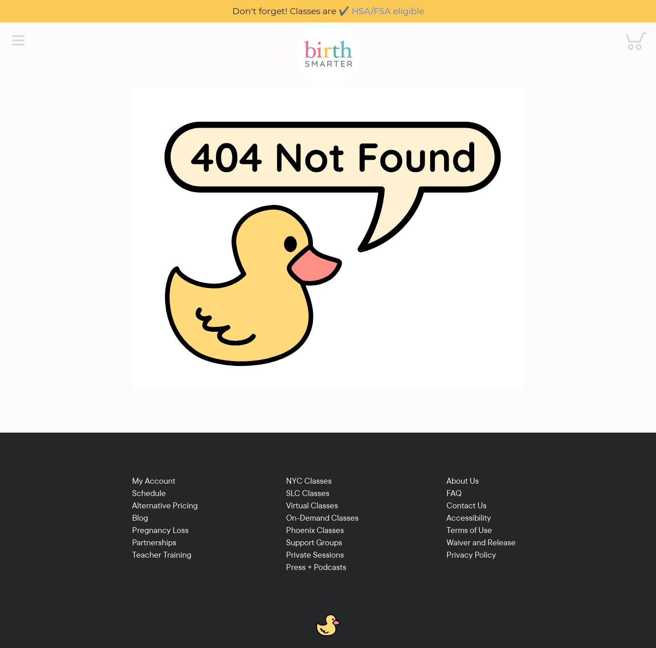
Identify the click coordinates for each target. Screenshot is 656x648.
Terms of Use (469, 530)
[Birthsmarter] (328, 54)
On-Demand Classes (322, 517)
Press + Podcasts (316, 567)
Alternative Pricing (165, 505)
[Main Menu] (18, 41)
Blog (140, 517)
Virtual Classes (312, 505)
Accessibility (468, 517)
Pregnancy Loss (160, 530)
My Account (153, 481)
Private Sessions (315, 554)
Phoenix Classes (315, 530)
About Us (462, 481)
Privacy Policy (471, 554)
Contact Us (466, 505)
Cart (630, 32)
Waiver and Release (481, 542)
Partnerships (154, 542)
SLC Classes (307, 493)
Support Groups (314, 542)
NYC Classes (309, 481)
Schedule (149, 493)
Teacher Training (161, 554)
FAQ (453, 493)
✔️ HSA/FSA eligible (381, 10)
